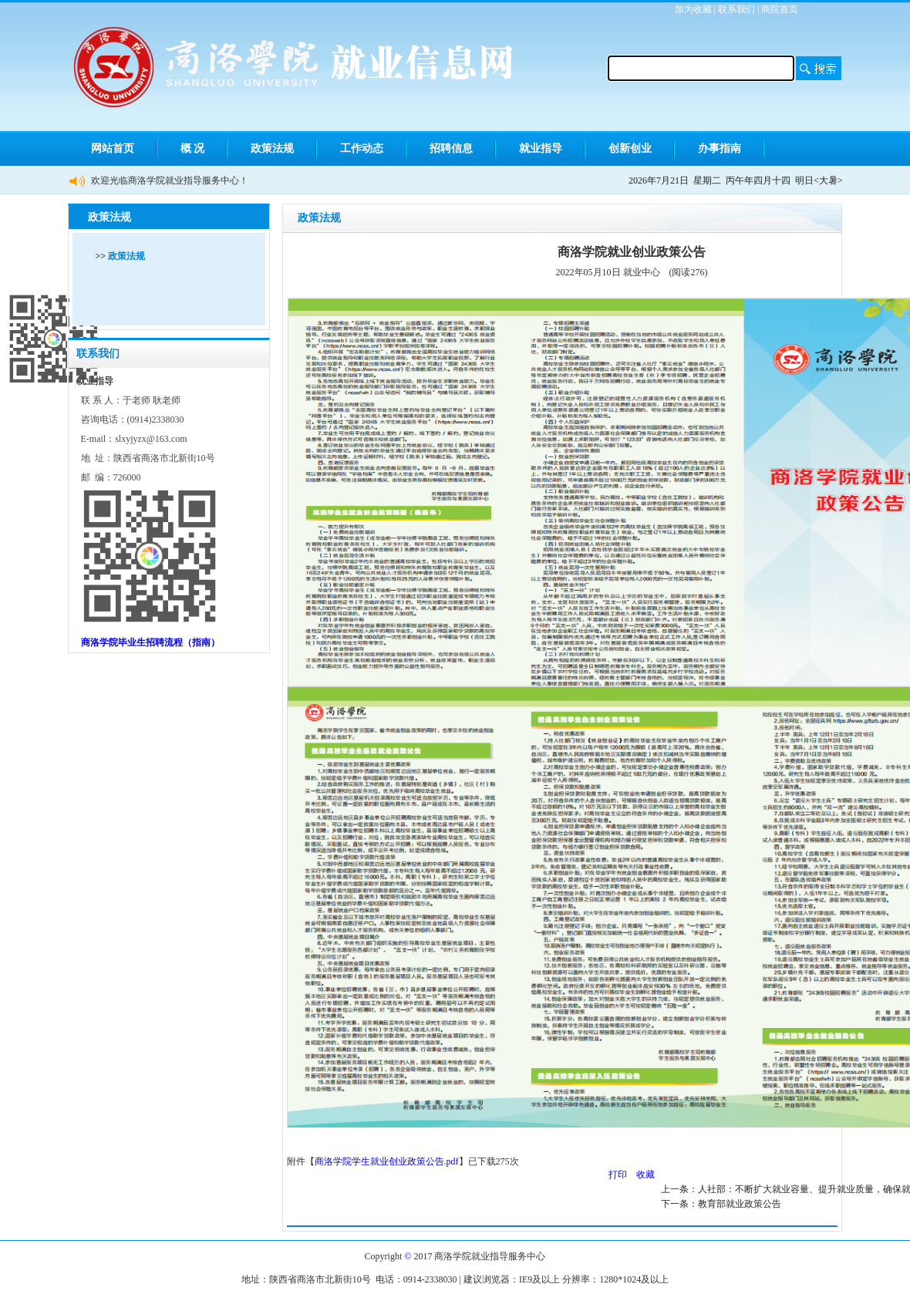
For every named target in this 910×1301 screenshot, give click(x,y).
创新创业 (630, 148)
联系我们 (736, 9)
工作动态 (361, 148)
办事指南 (719, 148)
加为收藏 (693, 9)
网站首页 (112, 148)
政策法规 (272, 148)
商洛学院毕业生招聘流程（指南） (150, 642)
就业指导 (540, 148)
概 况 (192, 148)
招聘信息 (451, 148)
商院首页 (779, 9)
